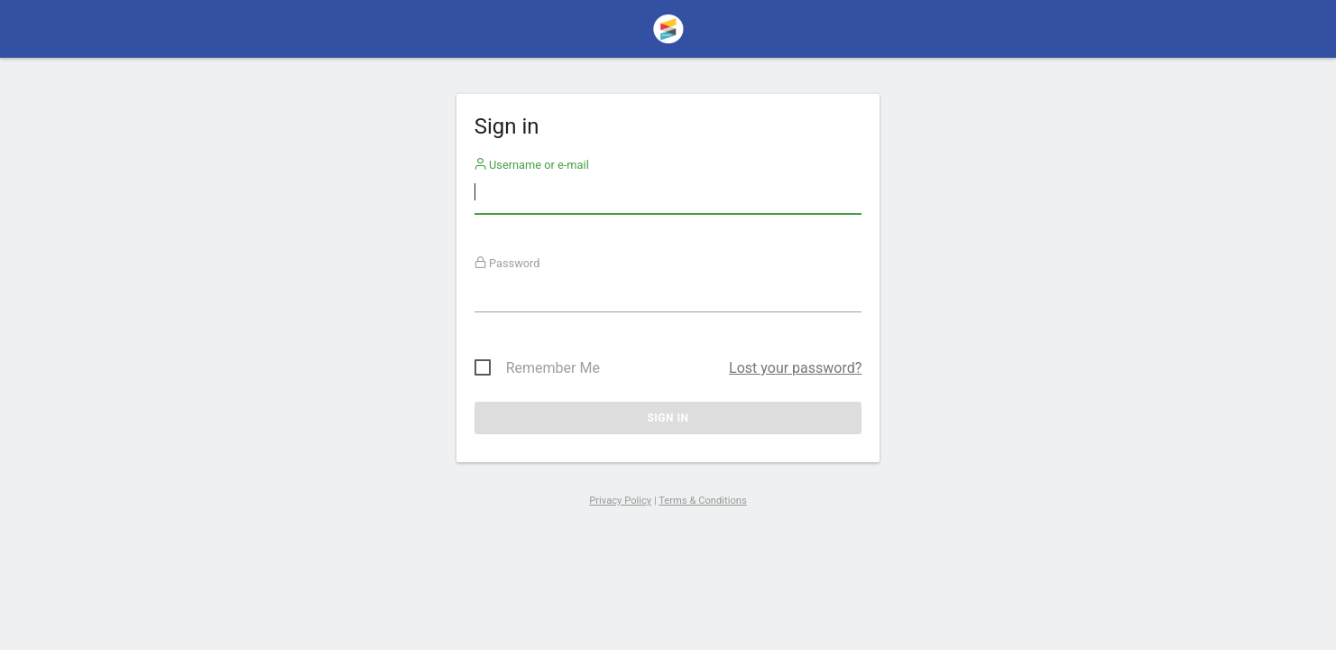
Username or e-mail (532, 165)
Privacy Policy (620, 500)
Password (507, 263)
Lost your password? (795, 367)
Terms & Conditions (703, 500)
